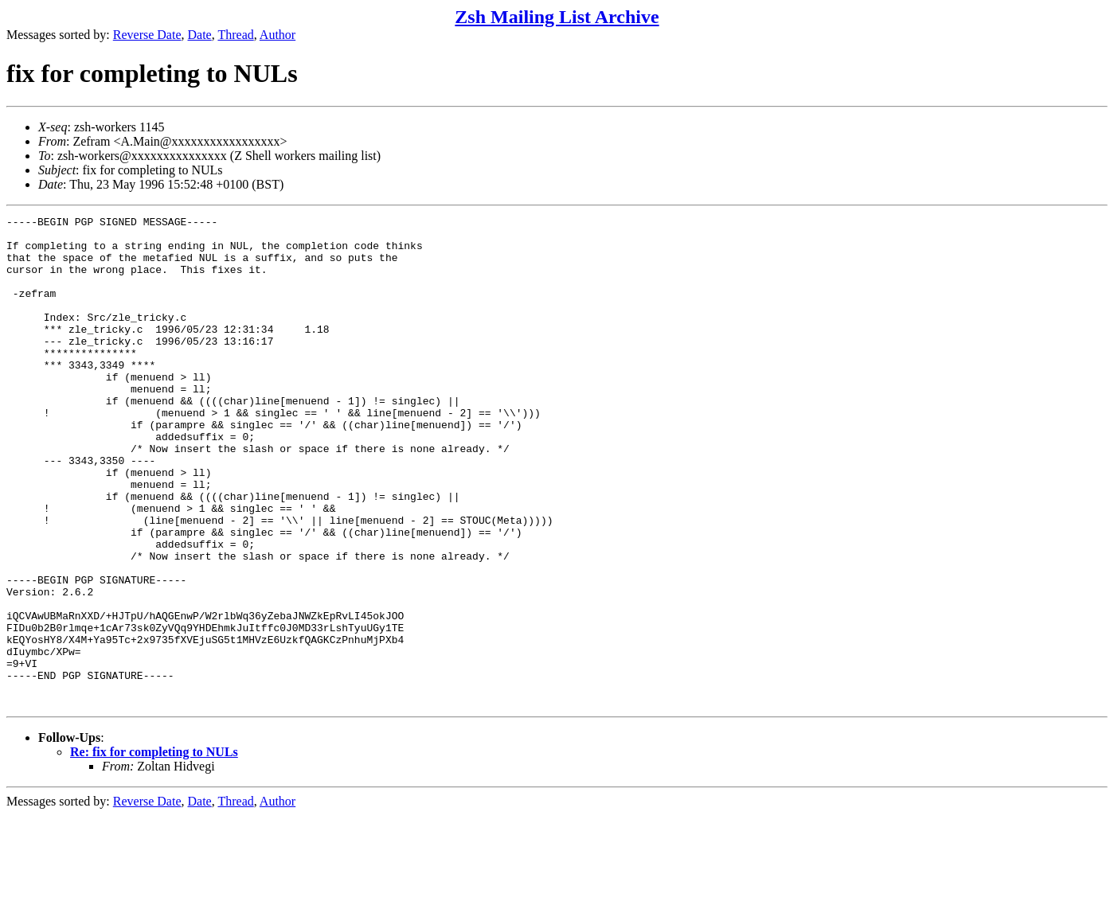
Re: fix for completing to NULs (154, 849)
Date (200, 34)
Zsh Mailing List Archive (557, 16)
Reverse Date (147, 34)
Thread (235, 34)
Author (277, 34)
